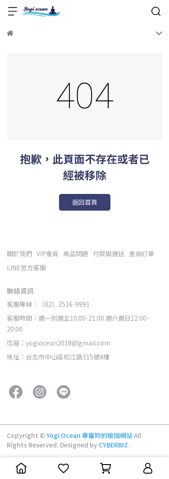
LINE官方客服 (26, 267)
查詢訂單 (141, 253)
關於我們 (19, 253)
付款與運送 (108, 253)
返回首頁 (84, 202)
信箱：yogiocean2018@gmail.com (58, 342)
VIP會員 (48, 253)
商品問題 (75, 253)
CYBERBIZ (113, 444)
